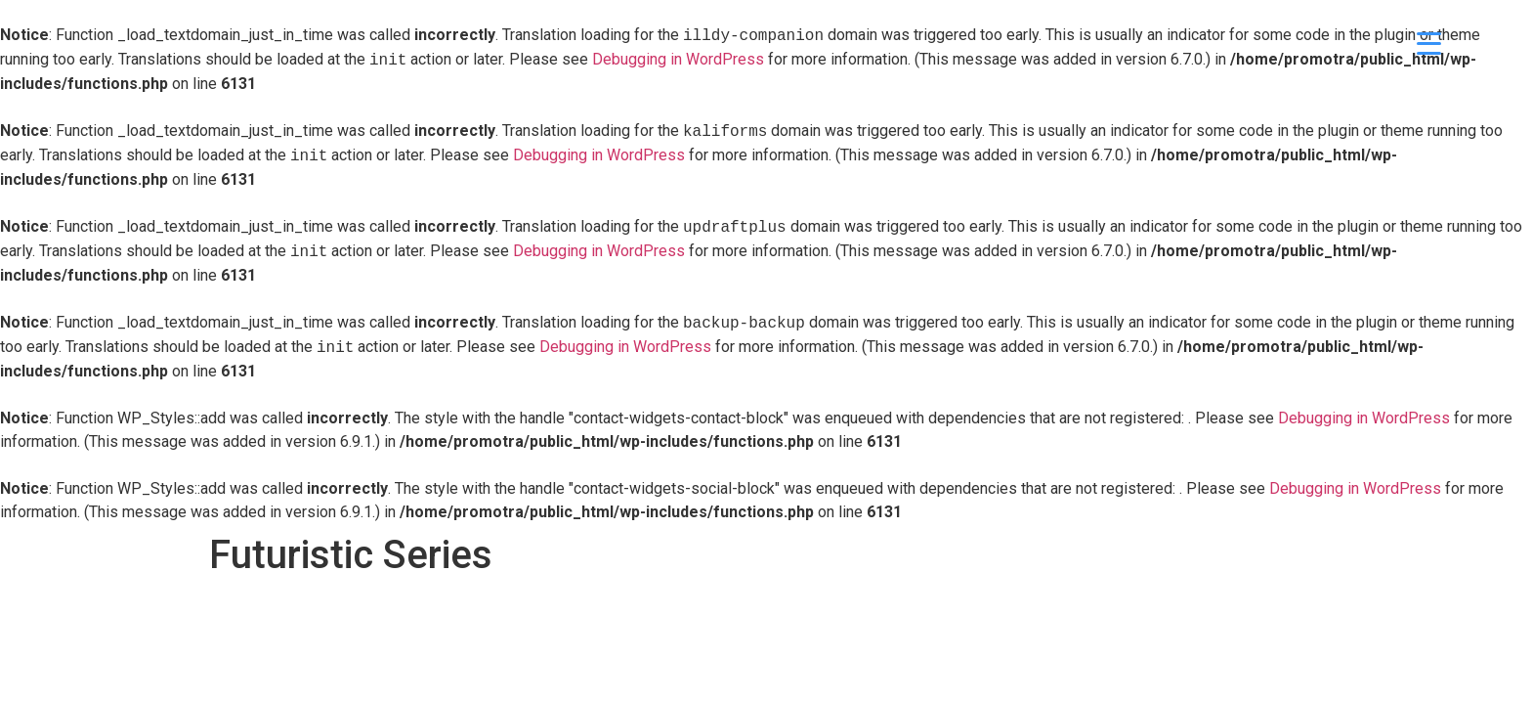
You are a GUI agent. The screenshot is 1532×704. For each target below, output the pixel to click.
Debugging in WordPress (678, 60)
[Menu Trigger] (1429, 41)
